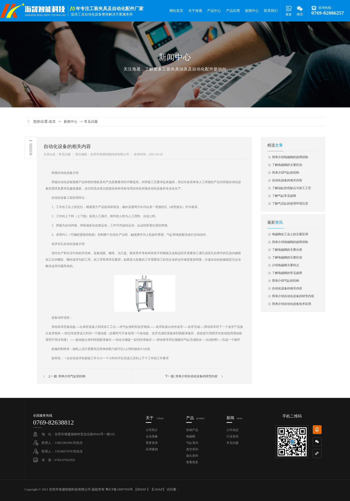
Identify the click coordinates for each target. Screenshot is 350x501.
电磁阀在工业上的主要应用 (290, 234)
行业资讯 (233, 436)
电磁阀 (190, 436)
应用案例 (152, 449)
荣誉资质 (152, 442)
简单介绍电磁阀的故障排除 (290, 157)
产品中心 (214, 10)
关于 (154, 418)
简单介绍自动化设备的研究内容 (196, 376)
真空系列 (192, 449)
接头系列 (192, 455)
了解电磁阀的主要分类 (287, 249)
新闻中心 (252, 10)
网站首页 (176, 10)
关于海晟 (195, 10)
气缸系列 (192, 442)
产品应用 (233, 10)
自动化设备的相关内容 (287, 180)
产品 (195, 418)
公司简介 (152, 430)
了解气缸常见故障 (284, 195)
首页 (52, 121)
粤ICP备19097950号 (119, 489)
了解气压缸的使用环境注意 (290, 203)
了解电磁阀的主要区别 (287, 164)
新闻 (234, 418)
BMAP (141, 489)
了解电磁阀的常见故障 (287, 273)
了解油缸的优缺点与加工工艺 (291, 188)
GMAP (158, 489)
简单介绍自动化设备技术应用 (291, 303)
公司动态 (233, 430)
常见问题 (91, 121)
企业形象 (152, 436)
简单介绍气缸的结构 (71, 376)
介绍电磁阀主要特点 (285, 265)
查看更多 (192, 462)
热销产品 (192, 430)
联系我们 (271, 10)
